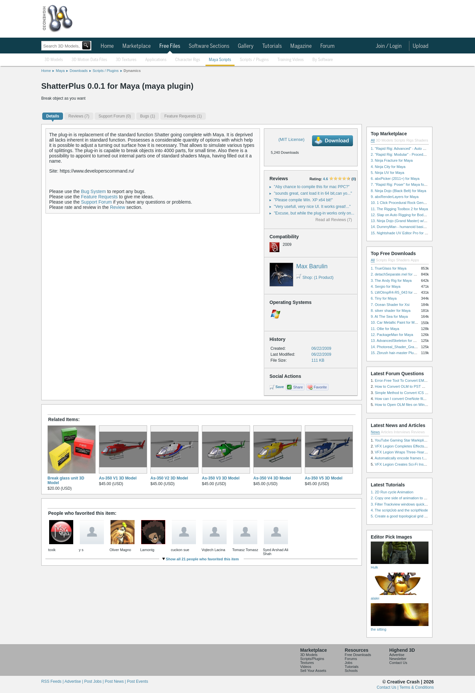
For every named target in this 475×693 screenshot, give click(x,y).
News (375, 432)
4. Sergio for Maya (385, 286)
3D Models (54, 60)
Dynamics (132, 71)
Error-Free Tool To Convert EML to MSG (407, 380)
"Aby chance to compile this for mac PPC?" (311, 186)
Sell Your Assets (313, 671)
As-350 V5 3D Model (323, 478)
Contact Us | (388, 687)
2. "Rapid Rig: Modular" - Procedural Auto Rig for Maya (415, 154)
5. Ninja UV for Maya (387, 173)
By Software (322, 60)
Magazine (301, 46)
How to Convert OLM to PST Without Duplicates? (414, 386)
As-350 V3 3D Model (220, 478)
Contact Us (398, 663)
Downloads (78, 71)
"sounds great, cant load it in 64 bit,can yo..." (313, 193)
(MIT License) (291, 139)
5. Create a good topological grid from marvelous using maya (420, 516)
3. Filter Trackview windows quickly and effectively (411, 504)
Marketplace (136, 46)
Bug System (93, 191)
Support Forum (96, 202)
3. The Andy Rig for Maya (391, 280)
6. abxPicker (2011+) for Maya (395, 179)
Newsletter (397, 659)
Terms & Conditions (416, 687)
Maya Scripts (220, 60)
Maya (60, 71)
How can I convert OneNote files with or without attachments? (424, 399)
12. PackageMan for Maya (392, 335)
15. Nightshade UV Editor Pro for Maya (402, 233)
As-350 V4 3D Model (272, 478)
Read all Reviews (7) (333, 219)
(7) (78, 116)
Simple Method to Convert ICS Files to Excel (410, 393)
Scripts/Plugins (312, 659)
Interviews (402, 432)
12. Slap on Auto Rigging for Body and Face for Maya (414, 215)
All (373, 140)
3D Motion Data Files (89, 60)
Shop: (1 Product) (314, 277)
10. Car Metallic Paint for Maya (395, 322)
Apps (415, 260)
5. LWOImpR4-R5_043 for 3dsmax (399, 292)
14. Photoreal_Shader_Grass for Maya (402, 347)
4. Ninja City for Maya (388, 167)
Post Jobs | (94, 681)
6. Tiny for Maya (383, 298)
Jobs (348, 663)
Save (279, 387)
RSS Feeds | (52, 681)
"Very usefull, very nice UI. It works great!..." (312, 206)
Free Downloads (358, 655)
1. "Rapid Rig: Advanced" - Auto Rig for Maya (407, 148)
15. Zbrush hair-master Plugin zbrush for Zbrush (409, 353)
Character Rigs (187, 60)
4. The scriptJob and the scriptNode (399, 510)
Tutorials (272, 46)
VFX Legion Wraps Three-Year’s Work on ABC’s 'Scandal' (421, 452)
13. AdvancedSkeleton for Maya (396, 341)
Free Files (169, 46)
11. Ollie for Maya (385, 329)
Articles (387, 432)
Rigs (410, 140)
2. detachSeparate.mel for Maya (397, 274)
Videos (305, 667)
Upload (420, 46)
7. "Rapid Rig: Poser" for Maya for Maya (403, 184)
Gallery (246, 46)
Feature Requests (99, 196)
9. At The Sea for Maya (389, 316)
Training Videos (290, 60)
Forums (351, 659)
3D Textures (126, 60)
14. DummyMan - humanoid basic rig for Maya (408, 227)
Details (52, 116)
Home (107, 46)
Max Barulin (312, 266)
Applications (156, 60)
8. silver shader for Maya (390, 311)
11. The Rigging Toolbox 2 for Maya (399, 209)
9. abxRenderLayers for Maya (395, 197)
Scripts (399, 140)
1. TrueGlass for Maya (388, 268)
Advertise (396, 655)
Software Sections (209, 46)
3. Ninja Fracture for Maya (392, 160)
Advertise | (74, 681)
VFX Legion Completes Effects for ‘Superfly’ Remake (417, 446)
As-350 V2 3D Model (169, 478)
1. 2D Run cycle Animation (392, 492)
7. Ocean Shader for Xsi (390, 305)
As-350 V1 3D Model (118, 478)
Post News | (116, 681)
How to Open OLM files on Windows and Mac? (412, 405)
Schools (351, 671)
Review (117, 207)
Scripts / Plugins (254, 60)
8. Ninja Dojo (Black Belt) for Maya (398, 191)
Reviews (418, 432)
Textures (307, 663)
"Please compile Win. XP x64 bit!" (303, 200)
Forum (327, 46)
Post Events (137, 681)
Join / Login (389, 46)
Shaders (421, 140)
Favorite (320, 387)
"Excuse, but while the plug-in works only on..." (315, 213)
